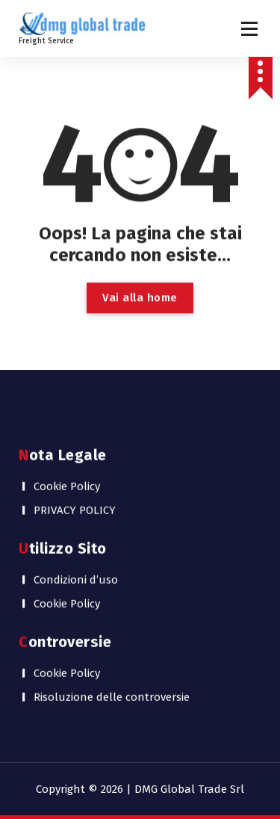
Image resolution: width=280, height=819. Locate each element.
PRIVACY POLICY (75, 502)
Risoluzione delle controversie (112, 689)
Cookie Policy (67, 478)
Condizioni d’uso (76, 571)
